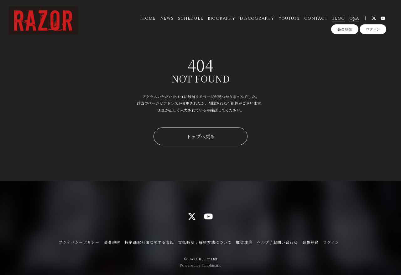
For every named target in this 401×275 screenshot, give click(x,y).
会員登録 (344, 29)
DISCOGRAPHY (257, 18)
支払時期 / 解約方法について (205, 242)
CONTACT (315, 18)
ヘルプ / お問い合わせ (277, 242)
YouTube (289, 18)
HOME (148, 18)
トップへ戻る (200, 136)
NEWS (167, 18)
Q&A (354, 18)
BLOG (338, 18)
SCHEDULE (190, 18)
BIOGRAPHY (221, 18)
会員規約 (112, 242)
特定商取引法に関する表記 (149, 242)
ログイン (373, 29)
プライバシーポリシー (79, 242)
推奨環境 (244, 242)
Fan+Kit (210, 258)
